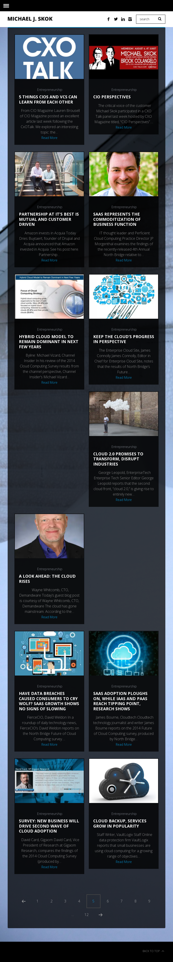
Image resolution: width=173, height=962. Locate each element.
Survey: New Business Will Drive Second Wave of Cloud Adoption (49, 826)
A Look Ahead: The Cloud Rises (47, 578)
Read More (49, 137)
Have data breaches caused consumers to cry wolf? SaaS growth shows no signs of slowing (49, 701)
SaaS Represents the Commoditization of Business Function (117, 219)
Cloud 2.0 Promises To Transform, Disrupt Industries (118, 459)
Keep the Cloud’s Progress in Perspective (121, 339)
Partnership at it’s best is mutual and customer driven (49, 219)
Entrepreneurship (49, 90)
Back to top (153, 952)
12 (86, 915)
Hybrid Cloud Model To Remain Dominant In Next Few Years (48, 341)
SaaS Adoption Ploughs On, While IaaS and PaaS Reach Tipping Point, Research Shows (120, 701)
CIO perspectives (112, 96)
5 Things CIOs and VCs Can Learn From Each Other (48, 99)
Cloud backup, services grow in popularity (120, 823)
